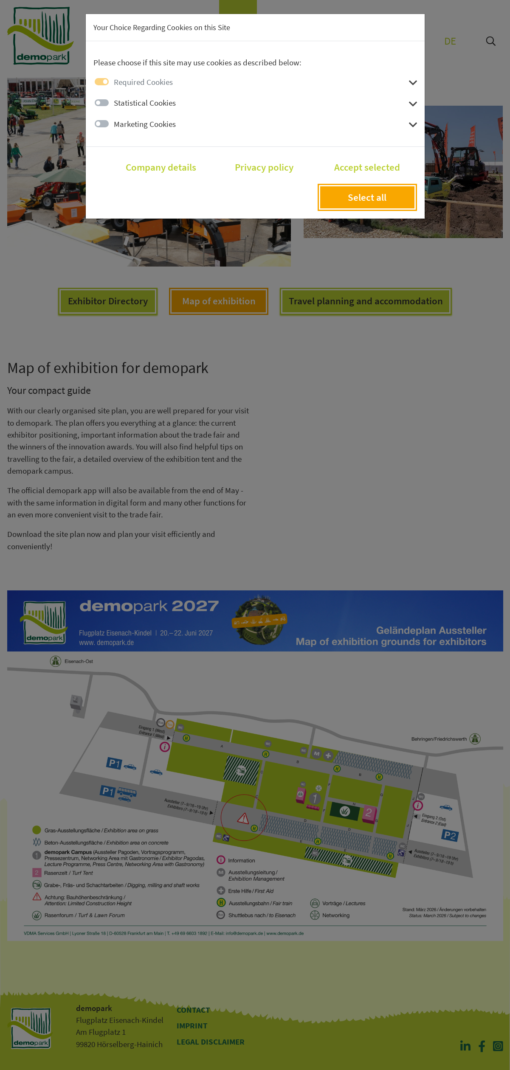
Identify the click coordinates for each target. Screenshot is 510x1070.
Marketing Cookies (145, 124)
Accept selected (367, 167)
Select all (367, 197)
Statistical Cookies (145, 103)
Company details (161, 167)
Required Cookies (143, 82)
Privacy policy (264, 167)
